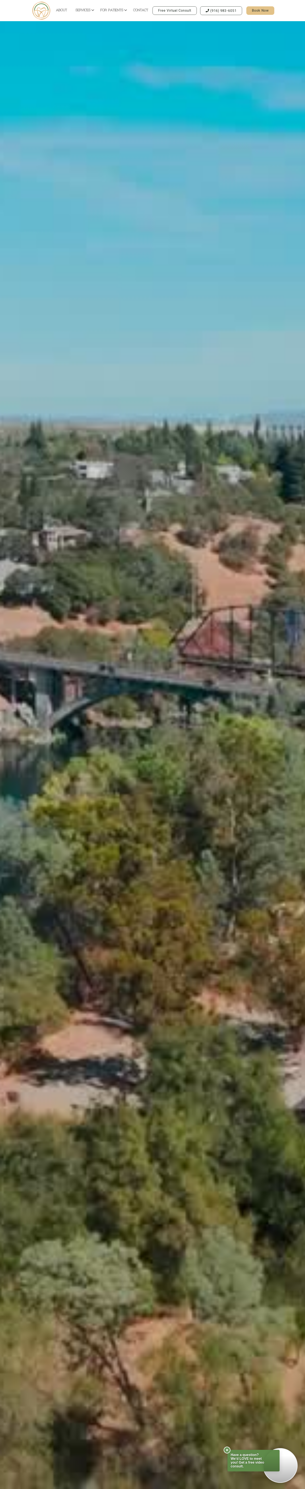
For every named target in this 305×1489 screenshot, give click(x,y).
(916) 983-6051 (221, 11)
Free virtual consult (174, 10)
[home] (41, 10)
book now (260, 10)
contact (140, 10)
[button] (83, 11)
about (61, 10)
